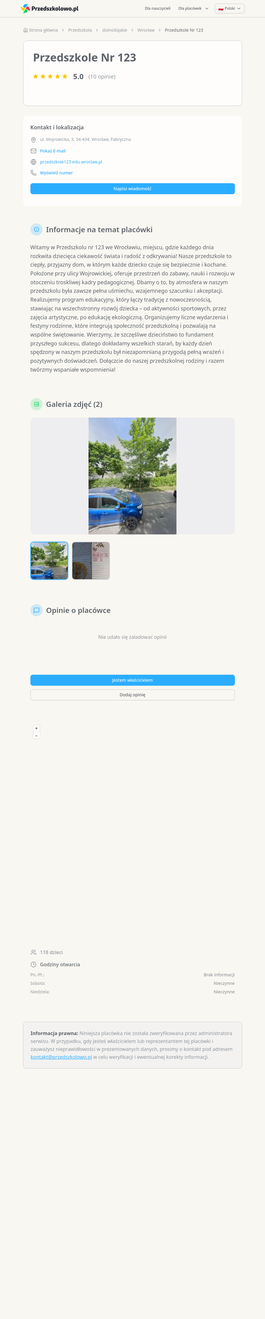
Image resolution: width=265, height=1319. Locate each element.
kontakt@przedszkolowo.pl (61, 1059)
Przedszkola (80, 30)
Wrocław (146, 30)
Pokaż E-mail (53, 151)
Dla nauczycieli (157, 8)
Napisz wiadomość (132, 188)
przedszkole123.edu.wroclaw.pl (71, 162)
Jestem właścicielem (132, 683)
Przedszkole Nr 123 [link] (184, 30)
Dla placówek (194, 8)
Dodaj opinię (132, 697)
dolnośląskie (114, 30)
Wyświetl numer (56, 173)
